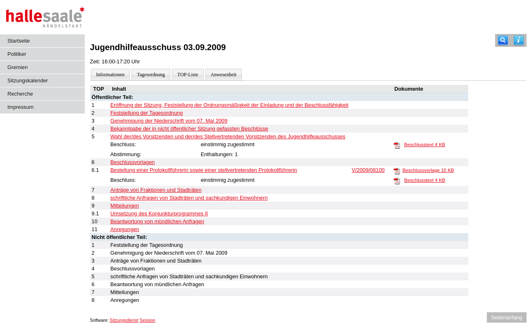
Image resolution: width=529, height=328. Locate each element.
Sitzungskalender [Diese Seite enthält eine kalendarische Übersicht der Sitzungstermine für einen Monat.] (27, 80)
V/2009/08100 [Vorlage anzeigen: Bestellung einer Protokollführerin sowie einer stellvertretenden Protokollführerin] (368, 170)
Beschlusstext (424, 144)
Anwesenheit (224, 74)
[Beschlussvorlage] (396, 170)
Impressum (20, 107)
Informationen (110, 74)
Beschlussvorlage (428, 170)
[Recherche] (503, 40)
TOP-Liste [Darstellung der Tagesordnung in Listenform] (187, 74)
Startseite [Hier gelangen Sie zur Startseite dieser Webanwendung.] (18, 41)
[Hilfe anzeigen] (519, 40)
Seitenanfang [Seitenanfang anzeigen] (506, 317)
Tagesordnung (151, 74)
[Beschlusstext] (396, 144)
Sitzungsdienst (124, 320)
